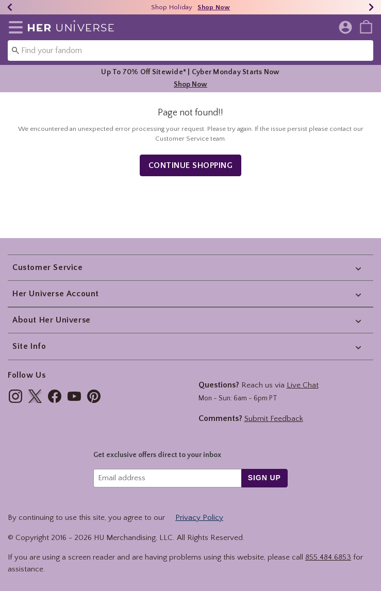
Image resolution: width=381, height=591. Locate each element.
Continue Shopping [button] (190, 165)
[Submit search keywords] (15, 50)
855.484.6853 (328, 557)
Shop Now (190, 84)
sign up (264, 478)
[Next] (371, 7)
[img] (15, 396)
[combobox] (190, 50)
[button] (13, 27)
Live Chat (303, 385)
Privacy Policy (199, 517)
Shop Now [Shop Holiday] (213, 7)
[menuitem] (366, 26)
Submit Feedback (273, 418)
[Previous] (10, 7)
